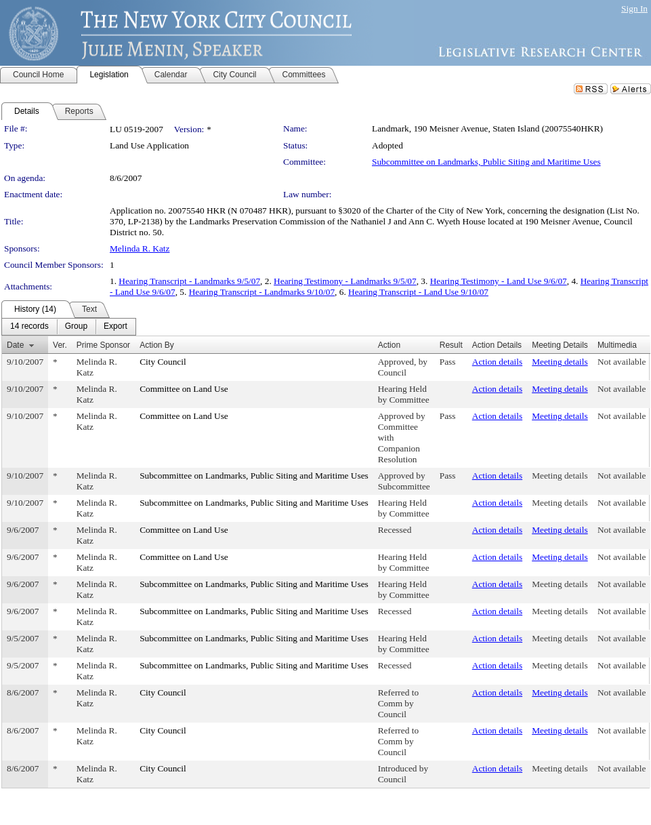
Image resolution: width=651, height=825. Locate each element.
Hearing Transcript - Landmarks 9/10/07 (262, 292)
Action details (497, 362)
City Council (163, 362)
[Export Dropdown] (115, 327)
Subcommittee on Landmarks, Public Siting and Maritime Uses (486, 162)
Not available (621, 362)
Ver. (60, 345)
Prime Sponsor (103, 345)
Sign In (634, 8)
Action (389, 345)
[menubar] (68, 327)
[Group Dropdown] (76, 327)
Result (451, 345)
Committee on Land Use (184, 389)
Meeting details (560, 362)
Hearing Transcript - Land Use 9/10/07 (418, 292)
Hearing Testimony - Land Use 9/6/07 (498, 281)
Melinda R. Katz (139, 248)
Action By (157, 345)
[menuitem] (29, 327)
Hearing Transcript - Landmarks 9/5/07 (189, 281)
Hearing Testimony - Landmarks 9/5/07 (345, 281)
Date (15, 345)
